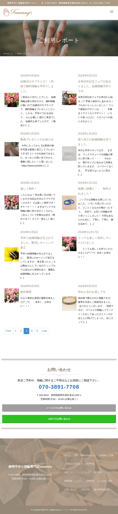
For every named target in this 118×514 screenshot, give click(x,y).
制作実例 (98, 472)
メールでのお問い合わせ (59, 408)
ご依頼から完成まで (73, 463)
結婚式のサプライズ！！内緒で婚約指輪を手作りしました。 (37, 86)
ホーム (67, 455)
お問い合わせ (70, 489)
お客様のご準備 (106, 455)
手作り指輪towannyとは (85, 455)
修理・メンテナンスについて (77, 472)
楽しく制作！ (28, 188)
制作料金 (90, 463)
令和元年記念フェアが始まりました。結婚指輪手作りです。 (94, 86)
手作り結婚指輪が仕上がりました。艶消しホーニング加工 (37, 242)
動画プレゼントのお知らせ (37, 139)
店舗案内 (90, 481)
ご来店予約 (85, 489)
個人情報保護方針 (102, 489)
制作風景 (25, 291)
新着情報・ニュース (73, 481)
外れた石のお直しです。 (93, 291)
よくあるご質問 (105, 481)
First (8, 330)
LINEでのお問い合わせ (59, 419)
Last (44, 330)
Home (7, 53)
